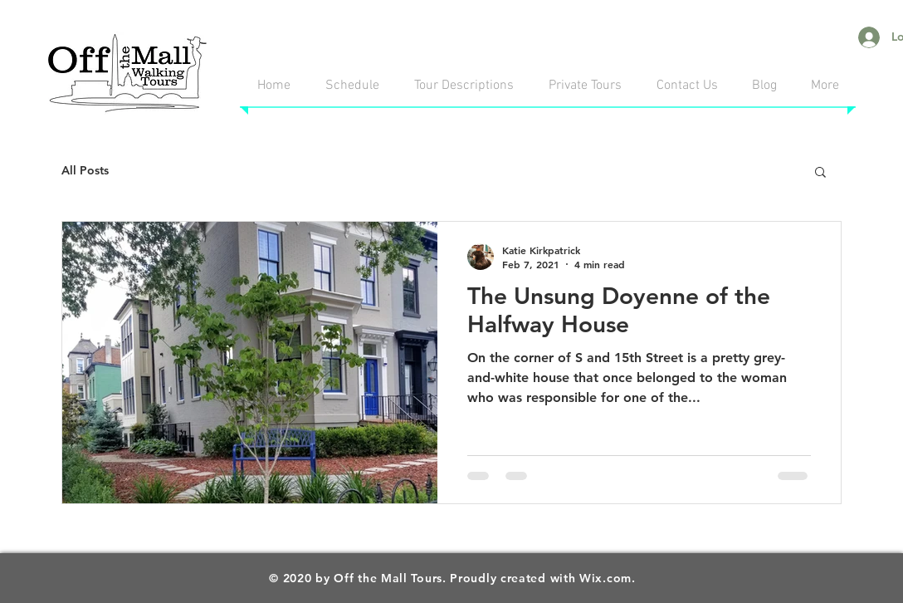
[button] (820, 173)
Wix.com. (607, 578)
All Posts (85, 170)
